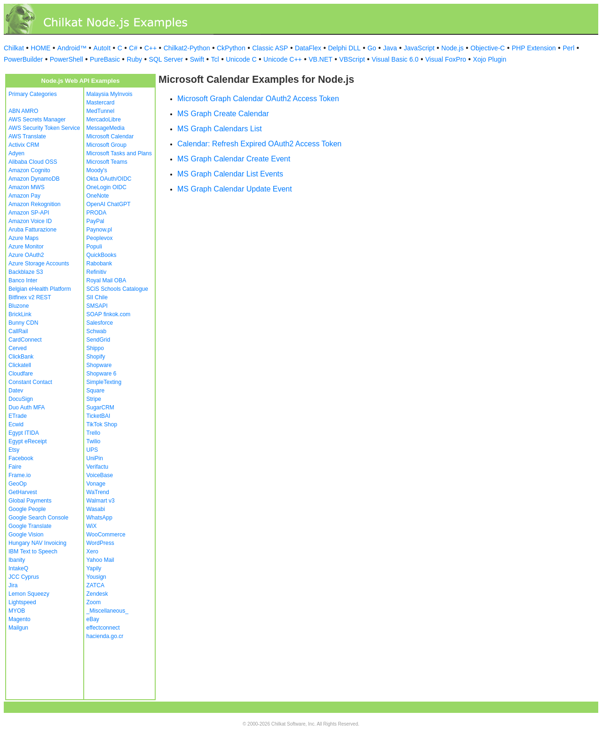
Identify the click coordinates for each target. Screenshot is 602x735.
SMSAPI (97, 306)
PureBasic (105, 59)
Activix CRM (23, 145)
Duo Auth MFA (26, 407)
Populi (94, 246)
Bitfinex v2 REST (29, 297)
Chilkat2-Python (187, 48)
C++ (150, 48)
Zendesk (97, 594)
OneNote (98, 195)
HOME (40, 48)
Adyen (16, 153)
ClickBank (20, 356)
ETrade (17, 416)
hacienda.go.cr (105, 636)
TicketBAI (99, 416)
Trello (94, 433)
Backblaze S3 (25, 272)
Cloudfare (20, 373)
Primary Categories (32, 94)
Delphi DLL (344, 48)
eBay (93, 619)
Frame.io (19, 475)
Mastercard (101, 102)
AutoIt (102, 48)
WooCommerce (106, 534)
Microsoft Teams (107, 162)
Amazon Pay (24, 195)
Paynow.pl (99, 229)
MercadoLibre (104, 119)
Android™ (72, 48)
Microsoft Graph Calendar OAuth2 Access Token (258, 99)
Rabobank (99, 263)
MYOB (16, 610)
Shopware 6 (102, 373)
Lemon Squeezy (28, 594)
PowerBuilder (23, 59)
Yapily (94, 568)
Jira (12, 585)
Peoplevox (100, 238)
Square (96, 390)
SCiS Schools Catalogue (117, 289)
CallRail (18, 331)
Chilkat (14, 48)
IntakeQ (18, 568)
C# (133, 48)
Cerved (17, 348)
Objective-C (487, 48)
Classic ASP (270, 48)
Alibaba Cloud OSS (32, 162)
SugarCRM (100, 407)
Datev (15, 390)
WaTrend (98, 492)
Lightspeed (22, 602)
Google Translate (29, 526)
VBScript (351, 59)
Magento (19, 619)
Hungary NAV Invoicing (37, 543)
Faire (14, 466)
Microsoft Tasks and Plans (119, 153)
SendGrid (99, 339)
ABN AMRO (23, 111)
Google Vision (26, 534)
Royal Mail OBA (107, 280)
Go (371, 48)
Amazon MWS (26, 187)
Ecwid (16, 424)
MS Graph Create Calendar (223, 114)
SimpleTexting (104, 382)
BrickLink (20, 314)
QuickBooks (102, 255)
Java (390, 48)
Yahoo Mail (100, 560)
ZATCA (95, 585)
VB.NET (321, 59)
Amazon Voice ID (30, 221)
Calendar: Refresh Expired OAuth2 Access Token (259, 144)
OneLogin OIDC (107, 187)
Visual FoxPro (445, 59)
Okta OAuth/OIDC (109, 179)
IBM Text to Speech (32, 551)
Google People (27, 509)
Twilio (94, 441)
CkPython (231, 48)
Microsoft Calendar (110, 136)
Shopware (99, 365)
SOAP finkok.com (109, 314)
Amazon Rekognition (34, 204)
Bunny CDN (23, 323)
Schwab (97, 331)
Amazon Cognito (29, 170)
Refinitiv (97, 272)
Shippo (95, 348)
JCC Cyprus (23, 577)
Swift (197, 59)
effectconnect (103, 627)
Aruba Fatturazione (32, 229)
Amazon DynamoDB (34, 179)
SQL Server (166, 59)
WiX (92, 526)
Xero (92, 551)
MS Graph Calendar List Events (230, 174)
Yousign (96, 577)
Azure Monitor (26, 246)
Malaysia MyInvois (110, 94)
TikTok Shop (102, 424)
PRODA (97, 212)
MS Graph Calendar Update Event (234, 189)
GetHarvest (22, 492)
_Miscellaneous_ (107, 610)
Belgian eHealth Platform (39, 289)
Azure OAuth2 (26, 255)
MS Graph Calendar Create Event (233, 159)
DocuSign (20, 399)
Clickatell (19, 365)
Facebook (20, 458)
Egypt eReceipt (27, 441)
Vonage (96, 483)
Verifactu (98, 466)
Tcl (215, 59)
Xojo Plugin (490, 59)
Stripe (94, 399)
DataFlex (308, 48)
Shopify (96, 356)
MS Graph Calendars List (219, 129)
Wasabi (96, 509)
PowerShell (66, 59)
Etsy (13, 450)
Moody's (97, 170)
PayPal (95, 221)
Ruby (134, 59)
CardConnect (25, 339)
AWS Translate (27, 136)
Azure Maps (23, 238)
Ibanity (16, 560)
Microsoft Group (107, 145)
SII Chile (97, 297)
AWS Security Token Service (44, 128)
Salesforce (100, 323)
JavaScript (419, 48)
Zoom (94, 602)
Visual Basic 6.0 (395, 59)
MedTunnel (101, 111)
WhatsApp (99, 517)
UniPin (95, 458)
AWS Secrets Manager (37, 119)
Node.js (452, 48)
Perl (568, 48)
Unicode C (241, 59)
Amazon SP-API (28, 212)
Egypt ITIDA (23, 433)
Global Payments (29, 500)
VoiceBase (100, 475)
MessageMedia (106, 128)
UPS (92, 450)
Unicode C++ (282, 59)
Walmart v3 (101, 500)
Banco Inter (22, 280)
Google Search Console (38, 517)
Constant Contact (30, 382)
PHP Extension (534, 48)
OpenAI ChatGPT (109, 204)
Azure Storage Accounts (38, 263)
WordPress (100, 543)
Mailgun (18, 627)
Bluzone (18, 306)
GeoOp (17, 483)
